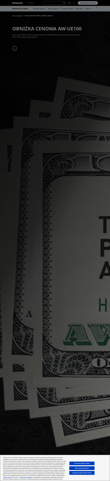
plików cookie (7, 477)
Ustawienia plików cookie (82, 463)
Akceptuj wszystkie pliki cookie (82, 473)
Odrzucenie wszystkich (82, 468)
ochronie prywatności (26, 477)
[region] (55, 468)
